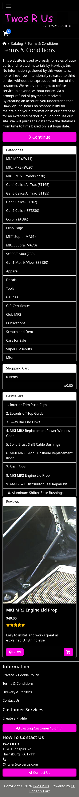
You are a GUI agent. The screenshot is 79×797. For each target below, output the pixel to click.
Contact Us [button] (39, 772)
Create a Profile (15, 718)
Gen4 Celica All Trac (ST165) (27, 184)
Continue (39, 137)
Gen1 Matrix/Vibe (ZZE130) (27, 262)
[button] (6, 33)
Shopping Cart (17, 368)
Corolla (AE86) (17, 219)
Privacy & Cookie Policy (21, 675)
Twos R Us (41, 786)
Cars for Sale (16, 340)
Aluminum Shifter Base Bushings (38, 492)
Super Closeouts (19, 349)
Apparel (12, 271)
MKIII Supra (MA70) (21, 245)
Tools (10, 288)
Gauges (12, 297)
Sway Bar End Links (25, 422)
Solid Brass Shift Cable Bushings (35, 444)
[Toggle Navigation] (8, 6)
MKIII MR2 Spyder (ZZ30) (25, 176)
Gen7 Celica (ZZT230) (22, 210)
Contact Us (11, 700)
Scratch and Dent (19, 331)
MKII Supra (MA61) (21, 236)
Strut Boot (18, 466)
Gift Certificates (18, 305)
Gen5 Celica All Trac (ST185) (27, 193)
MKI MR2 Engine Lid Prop (30, 475)
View (15, 652)
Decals (11, 279)
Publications (15, 323)
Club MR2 (13, 314)
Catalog (17, 43)
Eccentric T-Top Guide (27, 413)
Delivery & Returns (17, 692)
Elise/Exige (14, 228)
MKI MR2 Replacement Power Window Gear (38, 433)
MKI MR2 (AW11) (19, 158)
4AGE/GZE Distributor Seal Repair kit (38, 484)
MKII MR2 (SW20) (19, 167)
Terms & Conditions (18, 683)
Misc (9, 357)
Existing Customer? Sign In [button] (39, 728)
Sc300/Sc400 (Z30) (20, 254)
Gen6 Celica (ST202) (21, 202)
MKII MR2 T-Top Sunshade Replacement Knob (39, 455)
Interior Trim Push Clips (28, 404)
